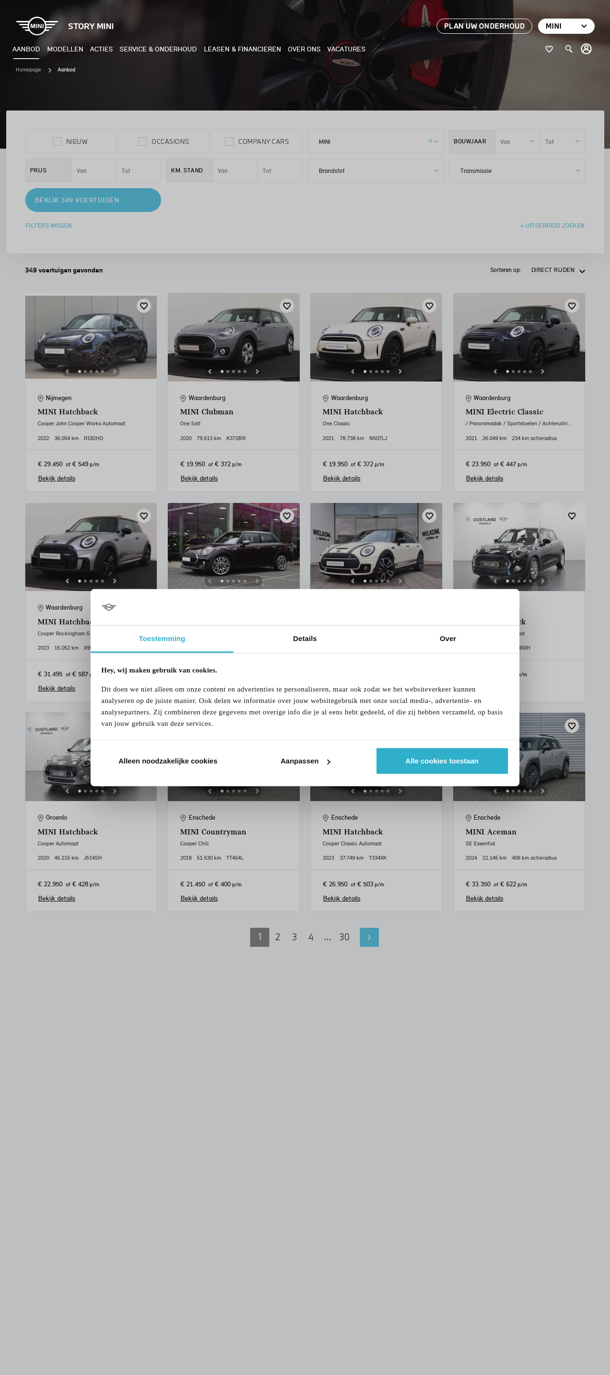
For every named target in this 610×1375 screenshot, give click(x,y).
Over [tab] (448, 638)
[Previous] (67, 371)
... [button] (327, 937)
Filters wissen (49, 225)
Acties (101, 49)
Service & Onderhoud (158, 49)
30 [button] (344, 937)
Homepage (28, 69)
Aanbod (26, 49)
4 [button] (311, 937)
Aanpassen (305, 761)
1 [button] (259, 937)
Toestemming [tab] (162, 638)
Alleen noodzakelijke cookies (168, 761)
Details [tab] (305, 638)
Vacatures (346, 49)
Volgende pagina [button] (369, 937)
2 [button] (277, 937)
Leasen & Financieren (242, 49)
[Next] (115, 371)
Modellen (65, 49)
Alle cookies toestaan (442, 761)
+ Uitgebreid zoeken (552, 225)
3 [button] (294, 937)
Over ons (304, 49)
